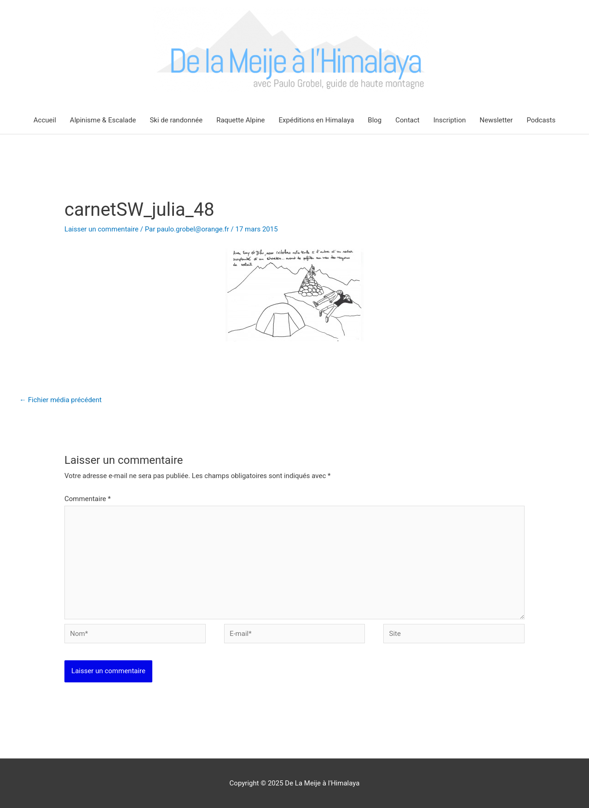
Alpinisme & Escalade (103, 120)
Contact (407, 120)
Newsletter (496, 120)
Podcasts (540, 120)
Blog (374, 120)
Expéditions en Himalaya (316, 120)
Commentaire (87, 499)
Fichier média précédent (60, 400)
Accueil (45, 120)
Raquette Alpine (240, 120)
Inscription (449, 120)
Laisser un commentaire (101, 229)
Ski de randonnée (176, 120)
